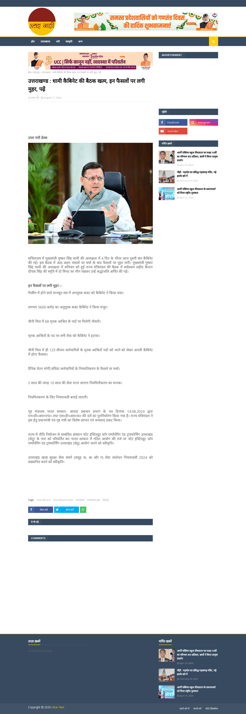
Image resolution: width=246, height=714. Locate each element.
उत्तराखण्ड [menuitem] (45, 41)
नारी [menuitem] (58, 41)
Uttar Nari (57, 707)
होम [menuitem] (33, 41)
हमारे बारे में (184, 708)
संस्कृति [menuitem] (69, 41)
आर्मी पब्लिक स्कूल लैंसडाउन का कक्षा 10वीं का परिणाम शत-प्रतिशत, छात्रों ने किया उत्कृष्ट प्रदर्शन (197, 156)
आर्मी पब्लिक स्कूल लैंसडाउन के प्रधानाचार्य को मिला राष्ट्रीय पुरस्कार (196, 191)
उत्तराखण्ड (80, 500)
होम (29, 72)
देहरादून (36, 72)
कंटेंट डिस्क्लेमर (211, 708)
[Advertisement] (90, 120)
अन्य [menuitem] (80, 41)
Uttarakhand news (63, 500)
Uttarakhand (43, 500)
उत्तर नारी (35, 97)
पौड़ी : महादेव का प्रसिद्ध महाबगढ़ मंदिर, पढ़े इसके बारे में (196, 174)
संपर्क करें (197, 708)
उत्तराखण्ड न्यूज (93, 500)
